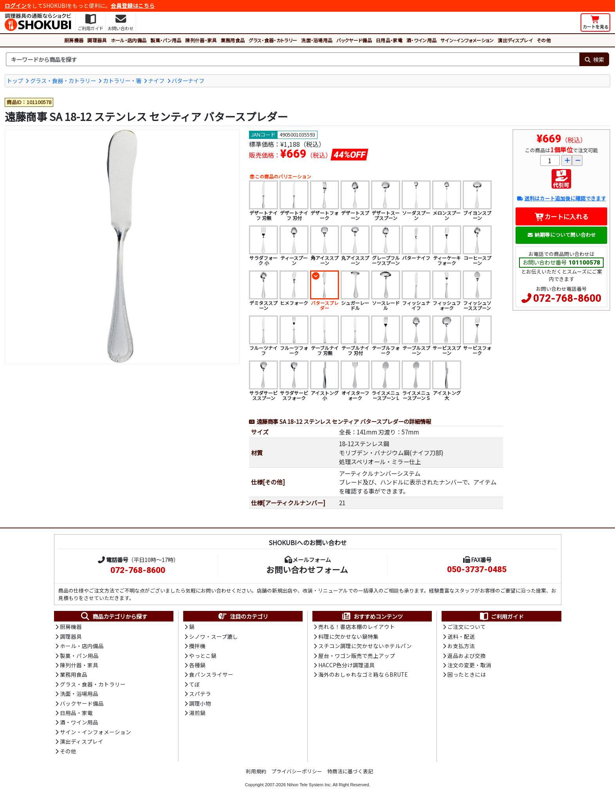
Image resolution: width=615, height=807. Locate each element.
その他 (544, 40)
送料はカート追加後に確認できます (561, 198)
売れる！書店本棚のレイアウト (356, 626)
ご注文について (466, 626)
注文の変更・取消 (469, 665)
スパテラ (200, 693)
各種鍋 (197, 665)
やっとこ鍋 (202, 655)
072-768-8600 (567, 298)
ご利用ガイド (501, 616)
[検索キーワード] (292, 59)
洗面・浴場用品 (316, 40)
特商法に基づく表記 (350, 771)
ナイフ (156, 80)
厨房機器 (73, 40)
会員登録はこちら (133, 5)
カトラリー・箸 (122, 80)
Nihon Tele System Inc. (309, 784)
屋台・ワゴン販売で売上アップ (356, 655)
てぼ (194, 684)
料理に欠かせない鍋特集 (348, 636)
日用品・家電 (389, 40)
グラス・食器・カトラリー (273, 40)
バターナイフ (187, 80)
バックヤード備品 (354, 40)
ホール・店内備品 (129, 40)
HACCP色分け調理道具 (346, 665)
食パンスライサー (211, 674)
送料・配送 (461, 636)
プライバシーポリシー (296, 771)
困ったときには (466, 674)
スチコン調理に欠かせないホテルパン (365, 646)
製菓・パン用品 (165, 40)
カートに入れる (561, 216)
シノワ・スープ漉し (213, 636)
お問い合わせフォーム (307, 569)
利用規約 (256, 771)
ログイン (16, 5)
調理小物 (200, 703)
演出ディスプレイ (515, 40)
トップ (15, 80)
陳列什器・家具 (200, 40)
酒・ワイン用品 (421, 40)
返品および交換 (466, 655)
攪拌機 (197, 646)
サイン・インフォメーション (467, 40)
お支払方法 (461, 646)
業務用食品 (233, 40)
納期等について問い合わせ (561, 234)
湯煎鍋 (197, 713)
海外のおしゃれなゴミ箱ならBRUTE (363, 674)
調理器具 (96, 40)
